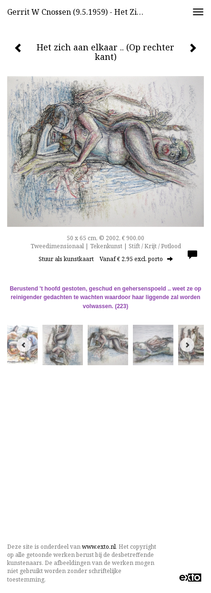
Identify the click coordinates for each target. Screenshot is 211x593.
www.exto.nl (99, 547)
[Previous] (24, 345)
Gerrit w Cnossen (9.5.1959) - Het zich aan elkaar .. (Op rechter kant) (80, 12)
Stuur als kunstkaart (106, 259)
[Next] (187, 345)
